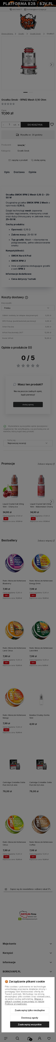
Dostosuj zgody (29, 1017)
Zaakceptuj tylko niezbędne (30, 1010)
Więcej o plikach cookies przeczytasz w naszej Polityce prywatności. (24, 1001)
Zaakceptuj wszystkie (30, 1024)
